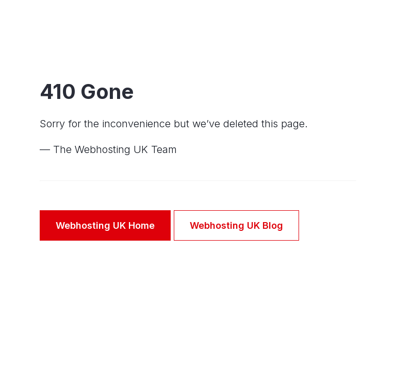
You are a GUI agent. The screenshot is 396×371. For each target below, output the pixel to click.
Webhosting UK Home (105, 225)
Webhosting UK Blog (236, 225)
